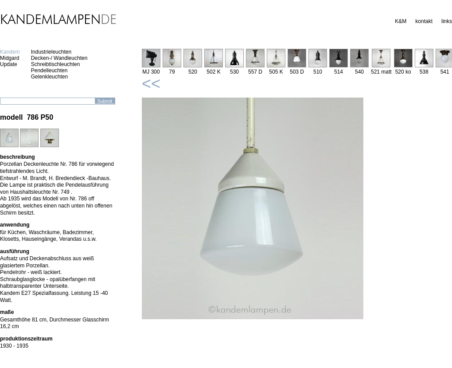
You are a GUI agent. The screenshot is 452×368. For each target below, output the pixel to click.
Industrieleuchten (51, 52)
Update (8, 64)
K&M (400, 21)
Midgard (9, 58)
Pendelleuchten (49, 70)
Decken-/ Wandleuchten (59, 58)
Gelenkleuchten (49, 77)
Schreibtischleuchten (55, 64)
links (446, 21)
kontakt (424, 21)
